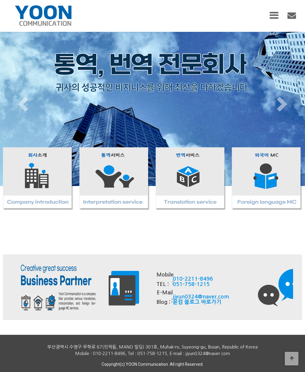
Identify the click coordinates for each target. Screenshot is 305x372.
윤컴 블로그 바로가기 (197, 302)
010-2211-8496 (193, 279)
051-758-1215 (191, 284)
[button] (23, 104)
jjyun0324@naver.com (201, 296)
